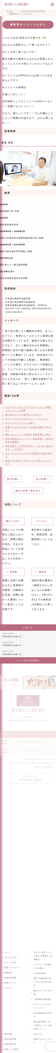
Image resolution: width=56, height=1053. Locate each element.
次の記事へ (42, 479)
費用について (10, 983)
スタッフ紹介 (10, 962)
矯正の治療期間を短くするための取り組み (43, 982)
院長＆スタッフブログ (43, 1041)
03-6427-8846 (31, 778)
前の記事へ (13, 479)
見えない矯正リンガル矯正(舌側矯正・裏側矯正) (43, 956)
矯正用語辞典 (10, 1039)
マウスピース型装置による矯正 (43, 966)
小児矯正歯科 (40, 973)
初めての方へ (13, 521)
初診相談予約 (10, 1044)
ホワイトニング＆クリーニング (43, 1006)
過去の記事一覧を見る (28, 491)
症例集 (13, 572)
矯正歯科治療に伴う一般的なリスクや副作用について (43, 1025)
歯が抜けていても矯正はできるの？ (23, 414)
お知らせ (38, 1034)
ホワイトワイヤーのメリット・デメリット (27, 419)
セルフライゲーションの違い (20, 423)
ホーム (7, 952)
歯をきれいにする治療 (43, 992)
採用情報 (8, 1034)
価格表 (42, 572)
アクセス (42, 521)
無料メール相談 (11, 1049)
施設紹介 (8, 973)
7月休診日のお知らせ (12, 644)
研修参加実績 (10, 978)
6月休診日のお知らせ (12, 652)
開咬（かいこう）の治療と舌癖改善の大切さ (28, 434)
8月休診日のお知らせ (12, 635)
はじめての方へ (11, 957)
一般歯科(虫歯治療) (42, 999)
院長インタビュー (12, 968)
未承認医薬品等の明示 (43, 1015)
